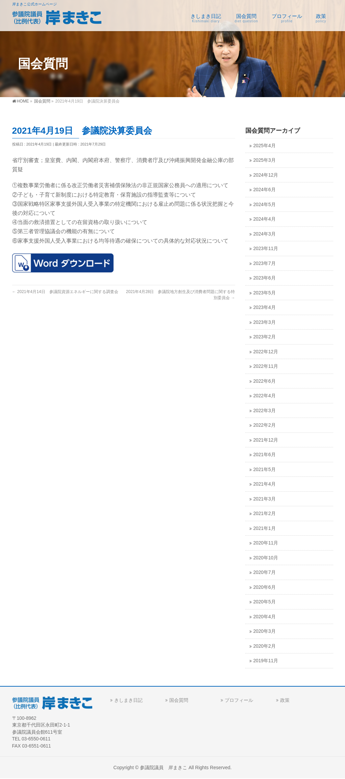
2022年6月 (264, 381)
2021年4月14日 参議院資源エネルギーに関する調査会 (65, 291)
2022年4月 (264, 395)
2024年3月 (264, 234)
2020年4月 (264, 616)
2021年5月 (264, 469)
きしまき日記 (128, 700)
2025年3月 (264, 160)
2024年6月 (264, 189)
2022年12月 (265, 351)
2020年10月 (265, 557)
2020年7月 (264, 572)
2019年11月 (265, 660)
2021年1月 (264, 528)
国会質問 (178, 700)
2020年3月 (264, 631)
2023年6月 (264, 278)
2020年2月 (264, 646)
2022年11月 (265, 366)
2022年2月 (264, 425)
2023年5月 (264, 292)
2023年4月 (264, 307)
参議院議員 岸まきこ (163, 767)
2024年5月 (264, 204)
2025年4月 (264, 145)
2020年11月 (265, 543)
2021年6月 (264, 454)
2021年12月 (265, 440)
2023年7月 (264, 263)
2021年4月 (264, 484)
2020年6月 (264, 587)
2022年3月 (264, 410)
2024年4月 (264, 219)
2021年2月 (264, 513)
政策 (285, 700)
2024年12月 (265, 175)
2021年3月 (264, 499)
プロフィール (239, 700)
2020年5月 (264, 601)
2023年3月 (264, 322)
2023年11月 (265, 248)
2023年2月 (264, 336)
